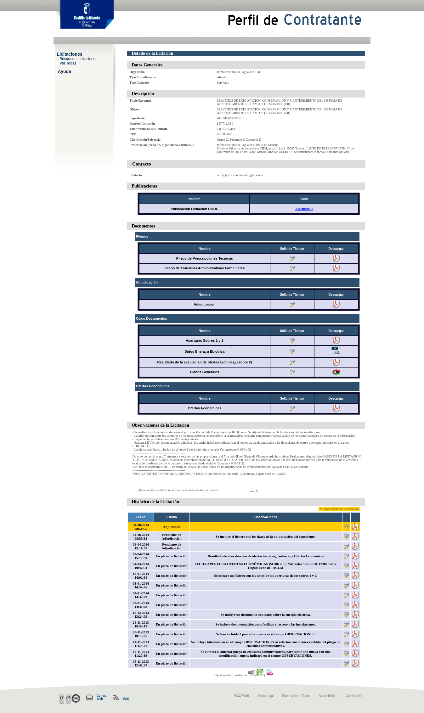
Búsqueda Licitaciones (78, 58)
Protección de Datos (296, 696)
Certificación (354, 696)
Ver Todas (67, 63)
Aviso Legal (265, 696)
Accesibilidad (328, 696)
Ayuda (64, 71)
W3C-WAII (241, 696)
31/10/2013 (304, 209)
